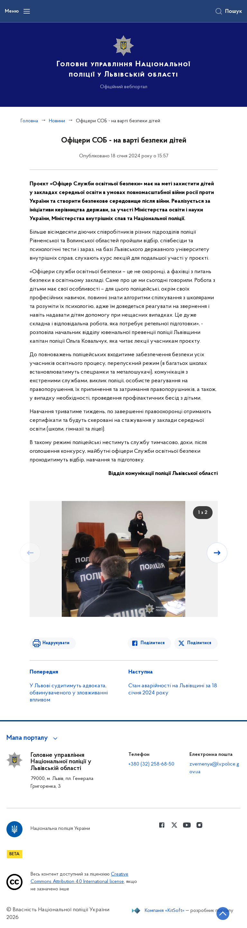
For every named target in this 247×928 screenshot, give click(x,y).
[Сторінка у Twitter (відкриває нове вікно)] (174, 825)
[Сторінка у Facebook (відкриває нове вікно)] (162, 825)
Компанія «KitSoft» (165, 910)
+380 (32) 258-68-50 (151, 764)
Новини (57, 121)
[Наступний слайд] (217, 553)
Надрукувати (55, 643)
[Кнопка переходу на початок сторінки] (222, 913)
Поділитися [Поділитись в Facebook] (153, 643)
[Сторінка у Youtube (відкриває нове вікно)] (187, 825)
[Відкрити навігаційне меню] (26, 11)
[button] (32, 738)
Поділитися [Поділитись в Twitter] (199, 643)
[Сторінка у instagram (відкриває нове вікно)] (199, 825)
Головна (29, 121)
